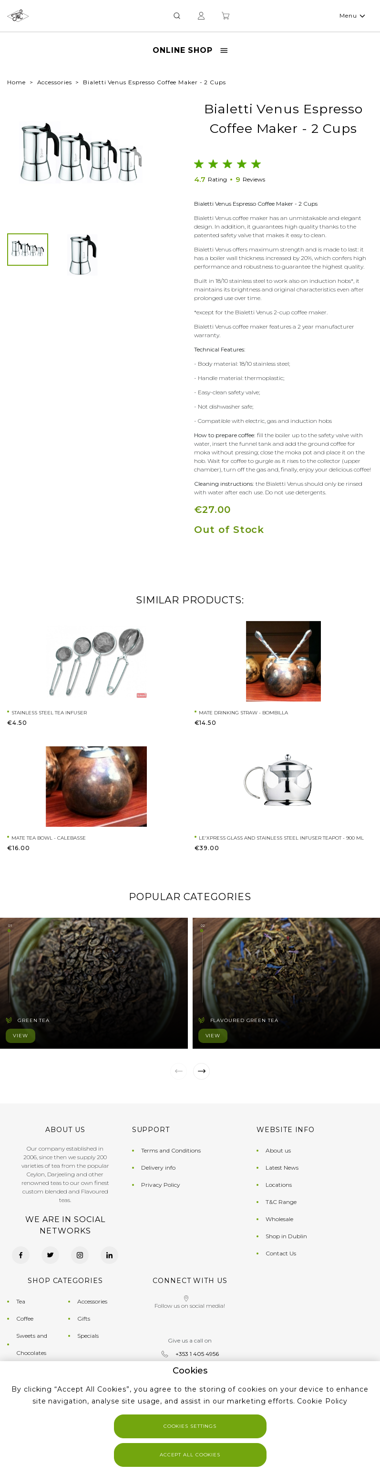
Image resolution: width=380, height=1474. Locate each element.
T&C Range (281, 1201)
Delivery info (158, 1167)
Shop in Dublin (286, 1236)
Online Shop (190, 50)
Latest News (282, 1167)
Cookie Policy (322, 1401)
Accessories (54, 82)
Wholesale (279, 1219)
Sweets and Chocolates (31, 1344)
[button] (23, 157)
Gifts (83, 1318)
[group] (80, 157)
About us (278, 1150)
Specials (88, 1335)
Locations (279, 1184)
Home (16, 82)
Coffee (24, 1318)
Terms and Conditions (171, 1150)
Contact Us (281, 1253)
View (20, 1036)
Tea (20, 1301)
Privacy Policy (160, 1184)
